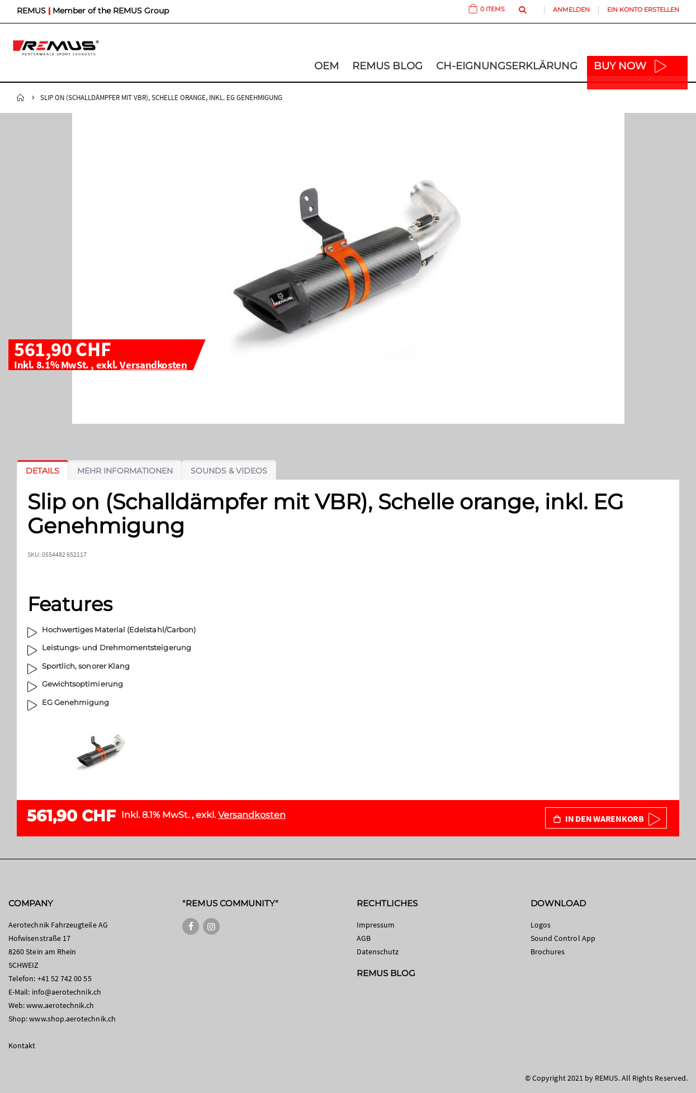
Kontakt (21, 1045)
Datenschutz (378, 952)
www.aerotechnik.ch (60, 1005)
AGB (364, 938)
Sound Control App (563, 938)
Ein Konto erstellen (643, 9)
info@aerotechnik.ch (66, 992)
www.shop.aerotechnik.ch (72, 1019)
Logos (541, 925)
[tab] (42, 470)
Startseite (21, 98)
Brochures (548, 952)
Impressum (376, 925)
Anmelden (571, 9)
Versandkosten (153, 364)
